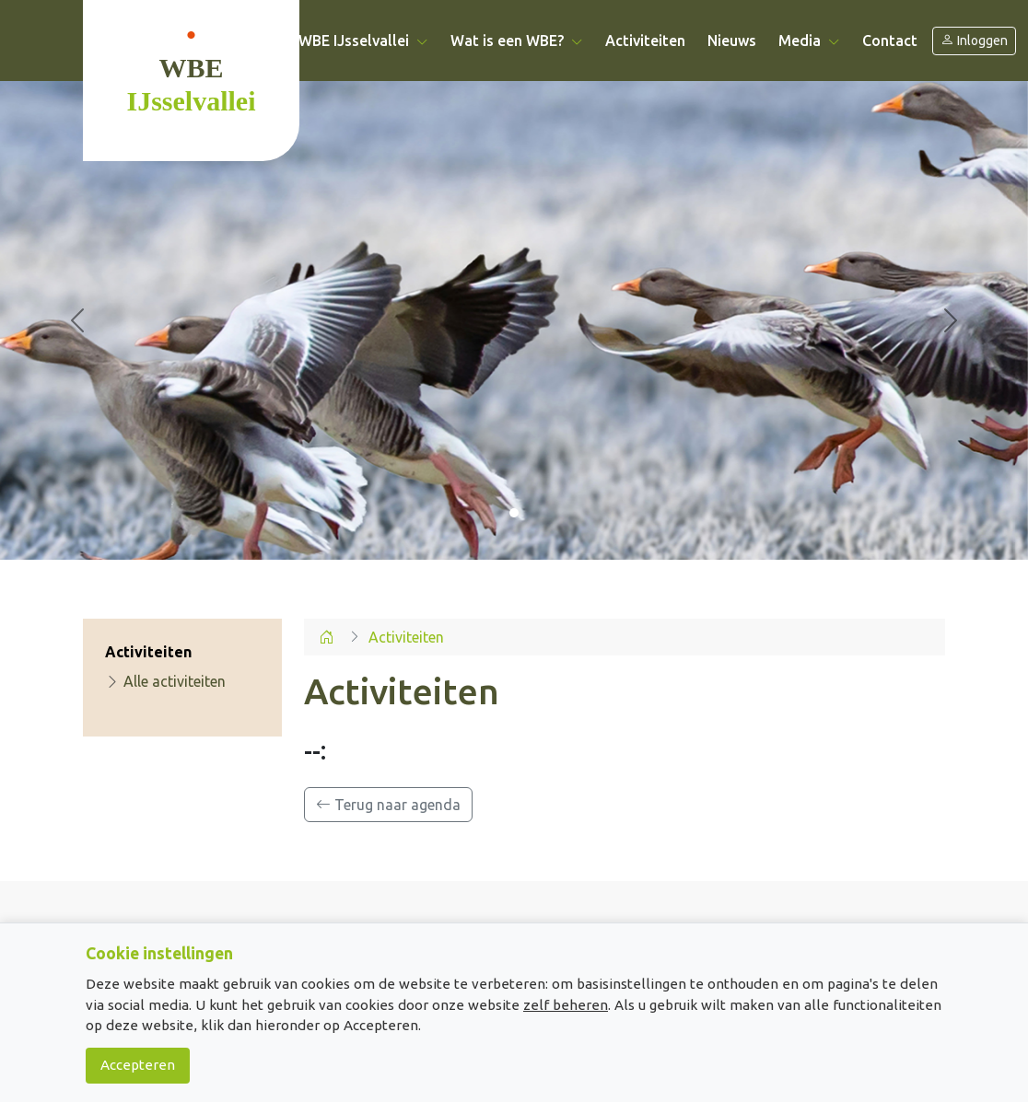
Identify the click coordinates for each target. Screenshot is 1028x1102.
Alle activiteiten (165, 681)
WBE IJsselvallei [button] (363, 40)
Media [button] (809, 40)
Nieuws (731, 40)
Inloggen (974, 41)
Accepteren (137, 1065)
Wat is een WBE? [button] (516, 40)
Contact (889, 40)
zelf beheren (565, 1005)
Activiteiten (645, 40)
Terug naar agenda (388, 804)
